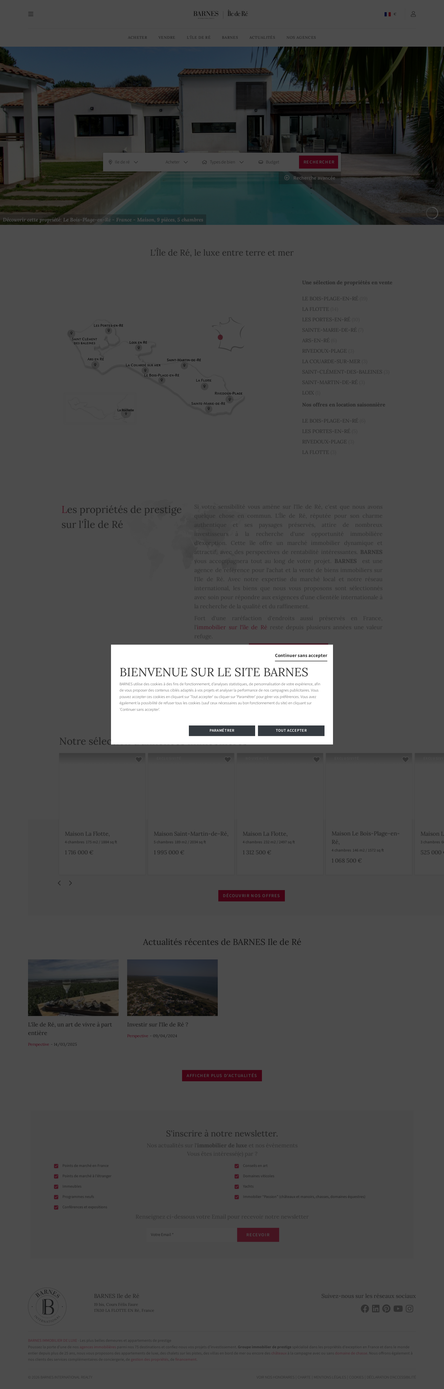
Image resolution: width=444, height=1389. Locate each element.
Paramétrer (222, 730)
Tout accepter (291, 730)
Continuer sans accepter (301, 655)
